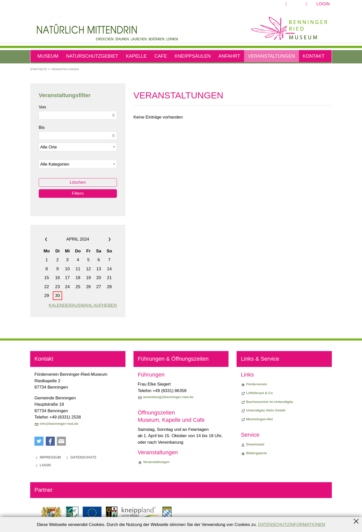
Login (323, 4)
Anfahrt (229, 56)
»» (103, 239)
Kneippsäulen (193, 56)
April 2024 (77, 239)
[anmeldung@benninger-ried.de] (166, 397)
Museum (47, 56)
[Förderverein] (254, 384)
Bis (42, 127)
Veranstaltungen (271, 56)
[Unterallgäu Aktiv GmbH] (263, 410)
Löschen (78, 182)
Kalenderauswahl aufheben (83, 305)
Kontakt (314, 56)
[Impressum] (47, 457)
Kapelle (136, 56)
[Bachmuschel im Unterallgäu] (267, 402)
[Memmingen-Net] (257, 419)
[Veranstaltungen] (154, 462)
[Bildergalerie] (254, 453)
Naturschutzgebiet (92, 56)
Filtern (78, 193)
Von (42, 107)
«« (52, 239)
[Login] (42, 465)
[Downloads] (252, 444)
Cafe (160, 56)
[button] (298, 4)
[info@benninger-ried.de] (56, 424)
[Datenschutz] (80, 457)
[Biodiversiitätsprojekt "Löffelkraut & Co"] (257, 393)
